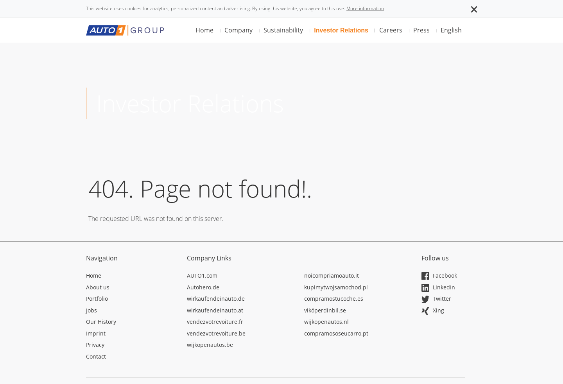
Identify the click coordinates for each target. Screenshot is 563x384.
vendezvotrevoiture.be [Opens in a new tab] (216, 333)
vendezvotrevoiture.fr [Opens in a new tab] (215, 321)
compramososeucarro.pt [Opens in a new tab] (336, 333)
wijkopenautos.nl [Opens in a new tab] (326, 321)
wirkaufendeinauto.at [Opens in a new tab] (215, 310)
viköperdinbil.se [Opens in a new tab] (325, 310)
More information (365, 8)
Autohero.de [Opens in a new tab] (203, 287)
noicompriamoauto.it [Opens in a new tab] (331, 275)
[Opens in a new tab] (130, 277)
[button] (474, 8)
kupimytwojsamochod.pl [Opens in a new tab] (336, 287)
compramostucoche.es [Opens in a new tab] (333, 298)
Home (204, 30)
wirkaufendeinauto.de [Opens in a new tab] (216, 298)
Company (238, 30)
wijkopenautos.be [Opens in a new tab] (210, 344)
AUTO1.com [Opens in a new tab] (202, 275)
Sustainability (283, 30)
